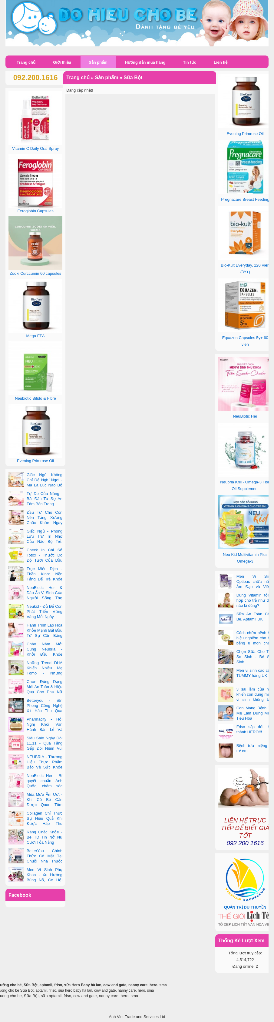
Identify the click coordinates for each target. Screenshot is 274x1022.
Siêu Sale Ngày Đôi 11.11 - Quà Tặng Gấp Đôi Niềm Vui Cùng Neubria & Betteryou (35, 748)
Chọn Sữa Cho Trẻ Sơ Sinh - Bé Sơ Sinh (254, 656)
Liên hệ (220, 62)
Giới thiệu (62, 62)
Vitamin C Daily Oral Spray (35, 148)
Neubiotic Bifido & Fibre (35, 398)
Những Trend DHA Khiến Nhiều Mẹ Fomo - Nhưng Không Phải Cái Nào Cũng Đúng (35, 673)
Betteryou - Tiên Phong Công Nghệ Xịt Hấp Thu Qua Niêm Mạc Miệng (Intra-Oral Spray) (35, 710)
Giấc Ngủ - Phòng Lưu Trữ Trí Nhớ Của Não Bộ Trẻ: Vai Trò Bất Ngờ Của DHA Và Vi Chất (35, 541)
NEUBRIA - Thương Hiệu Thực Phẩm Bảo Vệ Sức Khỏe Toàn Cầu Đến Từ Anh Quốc (35, 767)
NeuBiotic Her (245, 416)
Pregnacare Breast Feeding (245, 199)
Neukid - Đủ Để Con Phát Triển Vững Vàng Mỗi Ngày (44, 611)
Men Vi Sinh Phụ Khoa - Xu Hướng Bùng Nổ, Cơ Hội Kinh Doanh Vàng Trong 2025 (35, 880)
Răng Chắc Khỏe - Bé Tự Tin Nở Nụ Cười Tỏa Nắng (44, 837)
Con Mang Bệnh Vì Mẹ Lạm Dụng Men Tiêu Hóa (254, 713)
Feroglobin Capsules (35, 211)
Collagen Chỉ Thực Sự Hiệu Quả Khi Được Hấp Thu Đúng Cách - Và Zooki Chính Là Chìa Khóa (35, 823)
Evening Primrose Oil (245, 133)
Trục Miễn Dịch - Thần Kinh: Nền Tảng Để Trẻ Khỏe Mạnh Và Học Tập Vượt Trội (35, 579)
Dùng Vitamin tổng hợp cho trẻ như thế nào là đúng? (254, 600)
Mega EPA (35, 336)
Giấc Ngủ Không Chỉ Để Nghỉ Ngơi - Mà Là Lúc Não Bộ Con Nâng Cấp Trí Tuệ (35, 485)
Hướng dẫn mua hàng (145, 62)
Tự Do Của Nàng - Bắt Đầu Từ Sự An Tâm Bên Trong (44, 498)
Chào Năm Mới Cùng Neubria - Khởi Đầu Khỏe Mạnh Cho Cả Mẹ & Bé (35, 654)
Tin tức (189, 62)
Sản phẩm (98, 62)
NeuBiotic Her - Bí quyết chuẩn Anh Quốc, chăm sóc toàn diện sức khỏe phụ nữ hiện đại (35, 785)
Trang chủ (26, 62)
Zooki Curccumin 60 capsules (35, 273)
